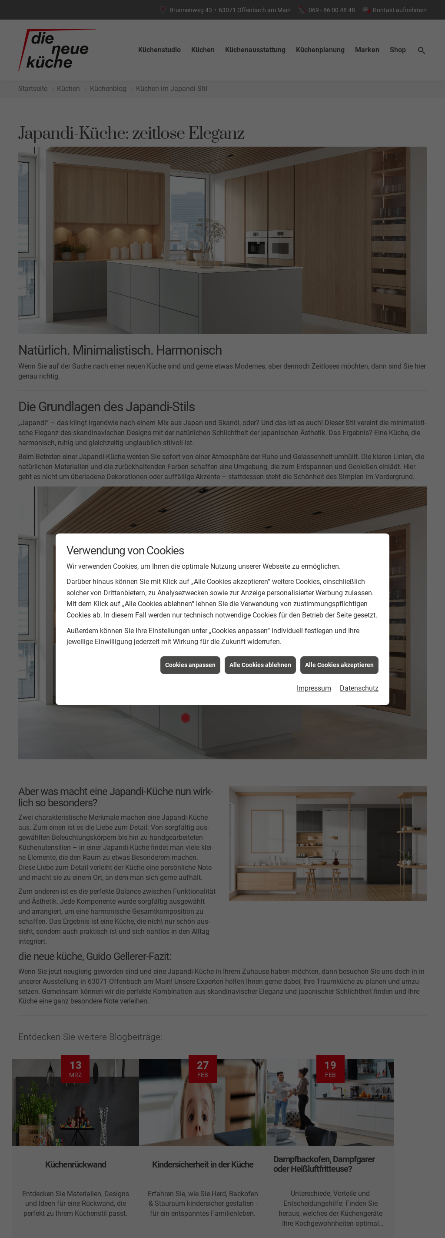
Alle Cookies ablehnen (260, 664)
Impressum (314, 688)
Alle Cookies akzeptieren (339, 664)
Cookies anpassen (190, 664)
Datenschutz (359, 688)
